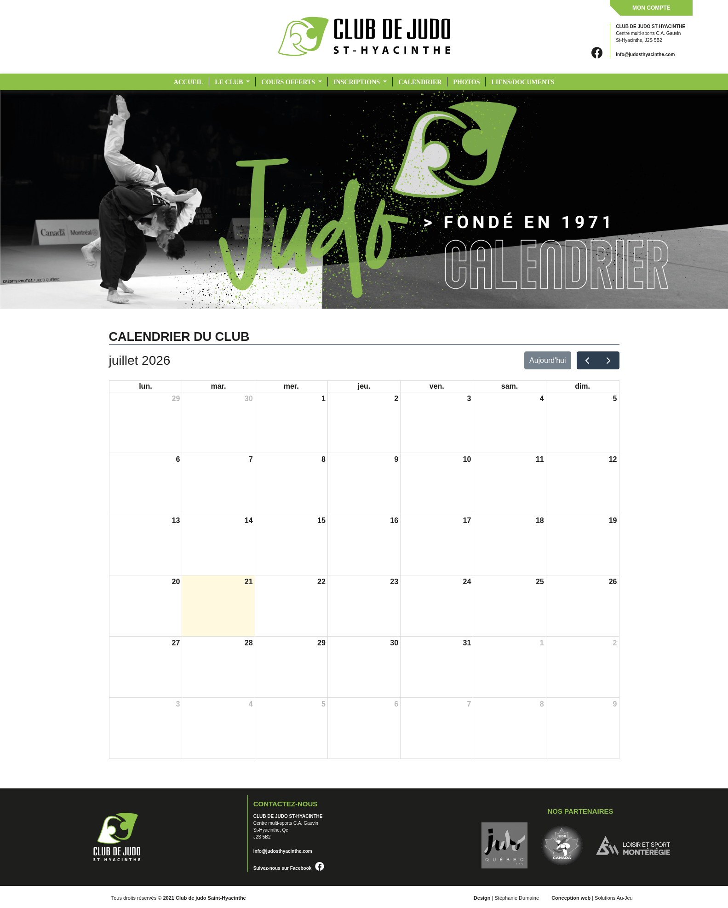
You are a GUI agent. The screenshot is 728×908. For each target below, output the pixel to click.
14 (249, 520)
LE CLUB (230, 82)
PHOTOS (466, 82)
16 (394, 520)
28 (249, 643)
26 (613, 582)
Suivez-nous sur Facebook (289, 868)
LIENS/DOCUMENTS (522, 82)
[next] (608, 360)
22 (321, 582)
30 (249, 398)
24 (467, 582)
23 (394, 582)
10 (467, 459)
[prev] (587, 360)
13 (176, 520)
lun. (145, 386)
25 (540, 582)
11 (540, 459)
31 (467, 643)
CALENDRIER (419, 82)
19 (613, 520)
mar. (218, 386)
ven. (437, 386)
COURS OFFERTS (288, 82)
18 (540, 520)
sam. (509, 386)
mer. (291, 386)
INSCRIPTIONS (357, 82)
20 (176, 582)
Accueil (189, 82)
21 (249, 582)
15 (321, 520)
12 (613, 459)
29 (176, 398)
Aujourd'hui (547, 360)
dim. (582, 386)
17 (467, 520)
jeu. (364, 386)
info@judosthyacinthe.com (645, 54)
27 (176, 643)
